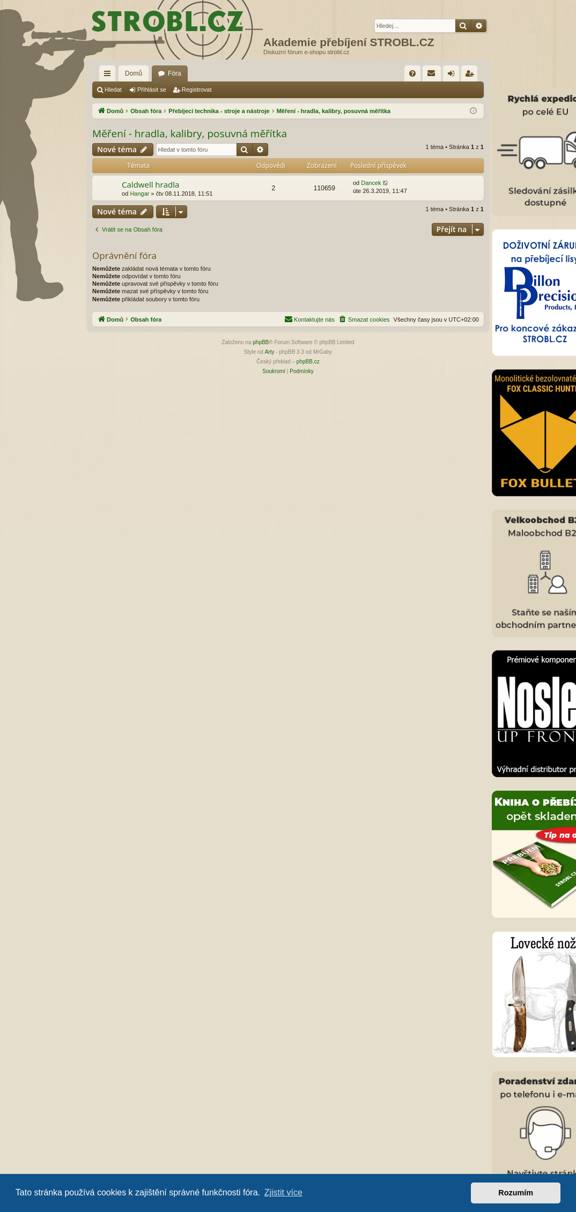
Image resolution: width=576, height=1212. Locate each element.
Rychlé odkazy (109, 75)
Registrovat (197, 89)
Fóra (174, 73)
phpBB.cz (308, 362)
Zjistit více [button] (283, 1192)
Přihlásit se (151, 89)
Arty (270, 352)
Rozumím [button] (515, 1192)
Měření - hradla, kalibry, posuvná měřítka (189, 133)
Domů (133, 73)
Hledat (113, 89)
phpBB (261, 342)
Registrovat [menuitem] (471, 75)
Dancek (371, 183)
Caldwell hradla (150, 184)
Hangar (139, 193)
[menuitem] (412, 73)
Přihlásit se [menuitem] (453, 75)
